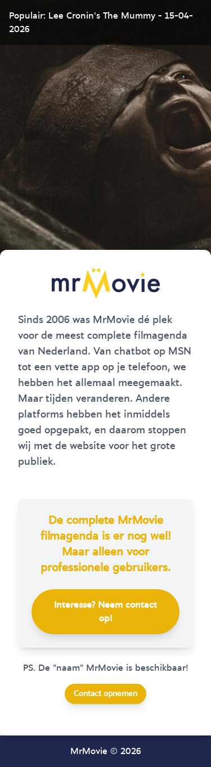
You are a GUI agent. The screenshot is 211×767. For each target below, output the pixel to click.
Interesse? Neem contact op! (105, 611)
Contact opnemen (105, 694)
